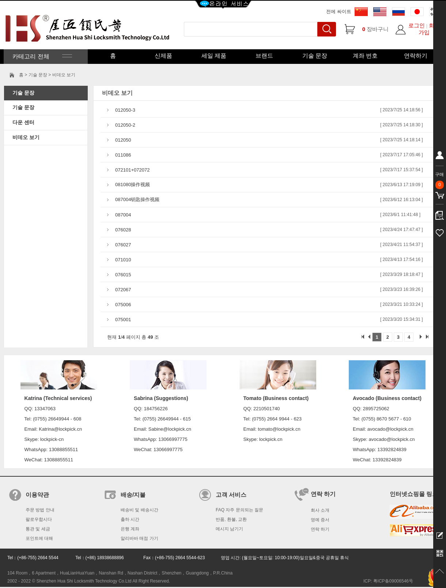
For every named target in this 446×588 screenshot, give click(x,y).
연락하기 (415, 56)
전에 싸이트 (338, 11)
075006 (123, 304)
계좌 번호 (365, 56)
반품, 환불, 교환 (231, 519)
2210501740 (266, 408)
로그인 (416, 25)
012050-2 (125, 125)
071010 (123, 259)
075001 (123, 319)
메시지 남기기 (229, 528)
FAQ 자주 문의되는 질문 (239, 509)
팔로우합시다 (39, 519)
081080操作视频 (132, 184)
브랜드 (264, 56)
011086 (123, 155)
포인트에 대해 (39, 538)
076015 (123, 274)
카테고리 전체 (41, 56)
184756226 (156, 408)
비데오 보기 (25, 137)
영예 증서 (320, 519)
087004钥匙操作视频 (137, 199)
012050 (123, 140)
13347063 (45, 408)
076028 (123, 229)
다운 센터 (23, 122)
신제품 (163, 56)
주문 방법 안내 (40, 509)
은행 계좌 (130, 528)
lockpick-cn (52, 439)
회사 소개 (320, 510)
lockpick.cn (271, 439)
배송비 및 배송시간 (139, 509)
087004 (123, 215)
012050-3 (125, 110)
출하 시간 (130, 519)
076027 (123, 244)
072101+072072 (132, 170)
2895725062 (376, 408)
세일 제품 (213, 56)
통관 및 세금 (38, 528)
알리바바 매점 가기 (139, 538)
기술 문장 (314, 56)
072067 (123, 289)
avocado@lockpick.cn (391, 439)
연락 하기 (320, 529)
